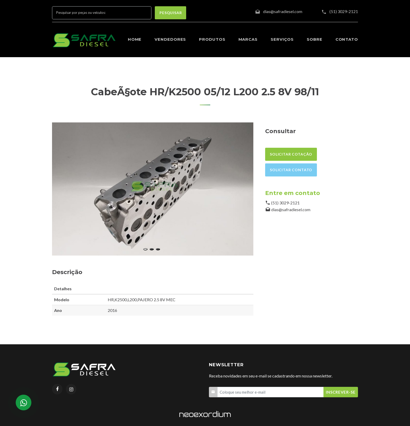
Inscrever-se (341, 392)
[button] (145, 249)
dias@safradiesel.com (290, 209)
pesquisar (171, 12)
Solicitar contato (291, 170)
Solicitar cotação (291, 154)
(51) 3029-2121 (343, 11)
